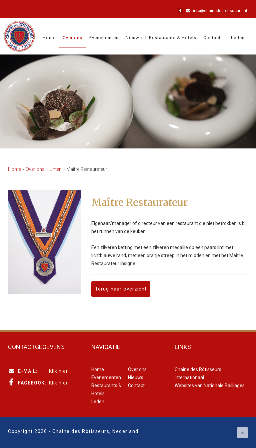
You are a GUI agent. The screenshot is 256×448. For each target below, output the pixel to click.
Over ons (72, 37)
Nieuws (134, 37)
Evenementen (104, 37)
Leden (238, 37)
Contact (212, 37)
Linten (55, 169)
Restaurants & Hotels (172, 37)
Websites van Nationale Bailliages (210, 385)
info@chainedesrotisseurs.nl (220, 10)
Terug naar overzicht (121, 289)
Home (49, 37)
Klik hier (58, 371)
